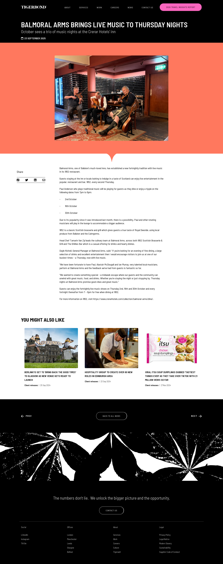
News (130, 7)
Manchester (72, 539)
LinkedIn (24, 535)
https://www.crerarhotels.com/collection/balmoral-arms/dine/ (123, 298)
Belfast (70, 552)
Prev (26, 416)
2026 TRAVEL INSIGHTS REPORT (180, 7)
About (67, 7)
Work (99, 7)
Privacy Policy (165, 535)
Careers (115, 7)
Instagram (25, 539)
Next (196, 416)
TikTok (23, 543)
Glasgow (70, 547)
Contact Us (147, 7)
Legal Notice (164, 539)
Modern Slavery (165, 543)
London (70, 535)
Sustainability (165, 547)
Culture (116, 547)
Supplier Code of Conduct (169, 552)
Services (83, 7)
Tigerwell (117, 552)
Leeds (69, 543)
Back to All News (111, 416)
